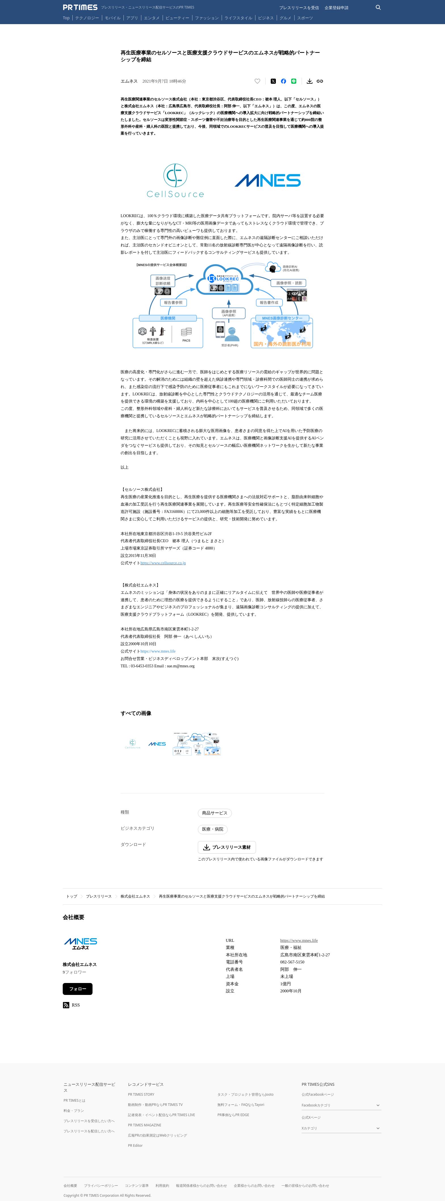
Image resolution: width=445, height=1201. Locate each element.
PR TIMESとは (74, 1100)
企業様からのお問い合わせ (254, 1185)
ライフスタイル (238, 17)
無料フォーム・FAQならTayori (240, 1104)
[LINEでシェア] (293, 81)
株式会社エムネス (135, 896)
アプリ (132, 17)
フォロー (77, 989)
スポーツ (305, 17)
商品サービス (215, 813)
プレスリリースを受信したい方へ (89, 1120)
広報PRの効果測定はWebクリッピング (157, 1135)
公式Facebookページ (318, 1094)
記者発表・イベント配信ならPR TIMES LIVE (161, 1114)
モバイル (113, 17)
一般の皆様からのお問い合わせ (305, 1185)
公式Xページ (311, 1117)
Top (66, 17)
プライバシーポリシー (101, 1185)
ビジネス (266, 17)
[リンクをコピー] (319, 81)
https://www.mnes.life (158, 651)
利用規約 (162, 1185)
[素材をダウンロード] (309, 81)
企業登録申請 (337, 7)
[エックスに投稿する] (273, 81)
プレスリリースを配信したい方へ (89, 1131)
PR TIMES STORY (141, 1094)
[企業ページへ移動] (80, 945)
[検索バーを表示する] (378, 7)
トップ (71, 896)
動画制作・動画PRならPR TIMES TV (155, 1104)
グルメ (285, 17)
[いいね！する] (257, 81)
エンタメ (152, 17)
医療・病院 (212, 829)
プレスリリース (99, 896)
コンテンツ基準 (137, 1185)
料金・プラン (74, 1110)
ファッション (207, 17)
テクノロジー (87, 17)
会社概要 (70, 1185)
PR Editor (135, 1145)
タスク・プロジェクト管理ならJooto (245, 1094)
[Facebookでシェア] (283, 81)
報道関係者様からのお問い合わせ (201, 1185)
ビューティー (177, 17)
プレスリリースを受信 (299, 7)
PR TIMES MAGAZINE (144, 1125)
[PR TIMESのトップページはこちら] (128, 7)
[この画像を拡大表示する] (145, 744)
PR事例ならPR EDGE (233, 1114)
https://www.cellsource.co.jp (163, 563)
